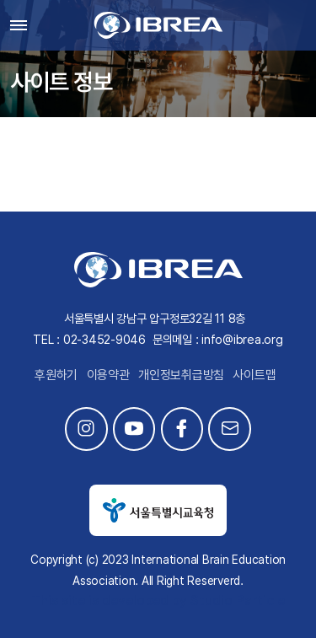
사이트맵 (254, 375)
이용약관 (108, 375)
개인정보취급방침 (181, 375)
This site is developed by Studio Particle (158, 600)
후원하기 (56, 375)
